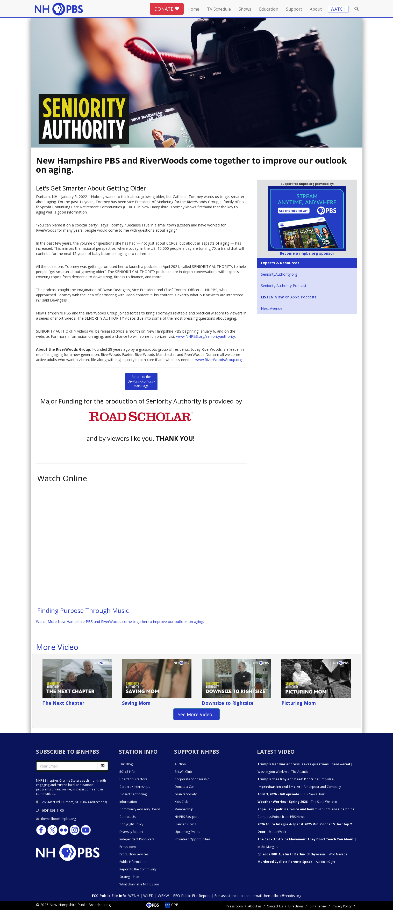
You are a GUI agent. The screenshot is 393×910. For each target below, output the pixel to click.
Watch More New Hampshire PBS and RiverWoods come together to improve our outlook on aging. (120, 621)
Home (193, 9)
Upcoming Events (187, 832)
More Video (57, 647)
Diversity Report (131, 832)
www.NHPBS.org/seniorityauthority (205, 336)
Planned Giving (185, 824)
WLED (148, 895)
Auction (180, 764)
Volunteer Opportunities (192, 839)
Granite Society (186, 794)
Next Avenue (271, 308)
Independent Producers (136, 839)
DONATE (166, 9)
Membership (184, 809)
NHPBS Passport (187, 816)
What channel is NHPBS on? (139, 884)
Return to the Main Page (141, 381)
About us (254, 906)
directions (98, 802)
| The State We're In (297, 801)
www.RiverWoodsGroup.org (218, 359)
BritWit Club (183, 771)
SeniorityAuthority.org (279, 274)
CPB (171, 904)
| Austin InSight (296, 862)
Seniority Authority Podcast (283, 285)
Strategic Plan (129, 877)
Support (294, 9)
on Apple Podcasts (288, 297)
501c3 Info (127, 771)
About (316, 9)
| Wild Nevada (302, 854)
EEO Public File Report (191, 895)
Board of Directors (133, 779)
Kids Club (181, 801)
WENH (133, 895)
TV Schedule (219, 9)
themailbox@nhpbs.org (56, 819)
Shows (245, 9)
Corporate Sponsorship (192, 779)
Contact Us (127, 816)
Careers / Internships (134, 786)
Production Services (133, 854)
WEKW (163, 895)
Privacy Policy (342, 906)
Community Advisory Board (139, 809)
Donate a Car (184, 786)
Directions (295, 906)
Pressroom (127, 847)
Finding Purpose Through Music (83, 610)
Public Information (132, 862)
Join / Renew (317, 906)
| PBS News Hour (291, 794)
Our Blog (126, 764)
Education (268, 9)
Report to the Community (137, 869)
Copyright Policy (131, 824)
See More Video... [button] (196, 714)
